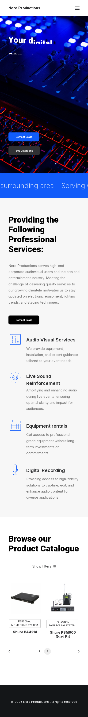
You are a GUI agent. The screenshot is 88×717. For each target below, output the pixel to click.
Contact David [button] (23, 136)
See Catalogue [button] (24, 150)
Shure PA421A (25, 645)
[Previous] (10, 653)
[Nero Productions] (24, 8)
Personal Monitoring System (24, 636)
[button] (77, 8)
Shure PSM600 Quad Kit (63, 650)
